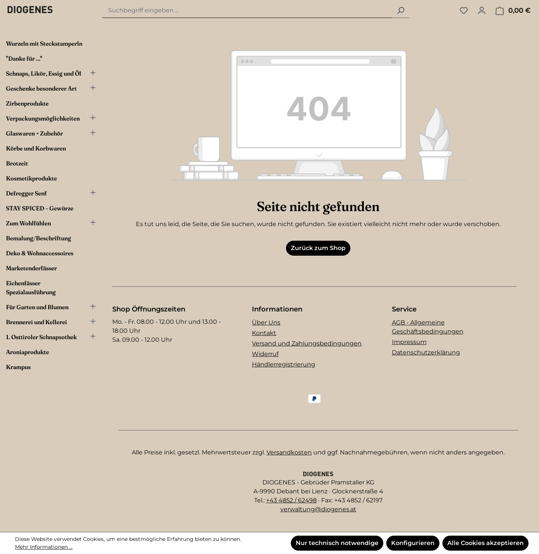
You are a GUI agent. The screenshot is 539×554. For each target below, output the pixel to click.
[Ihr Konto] (482, 10)
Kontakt (264, 333)
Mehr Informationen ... (44, 547)
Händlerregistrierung (283, 364)
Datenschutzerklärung (426, 352)
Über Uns (266, 322)
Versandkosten (289, 452)
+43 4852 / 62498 (291, 500)
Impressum (409, 342)
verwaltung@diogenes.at (318, 509)
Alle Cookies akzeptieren (485, 543)
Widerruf (265, 353)
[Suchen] (400, 10)
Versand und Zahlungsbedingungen (307, 343)
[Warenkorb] (513, 10)
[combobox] (247, 10)
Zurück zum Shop (318, 248)
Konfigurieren (413, 543)
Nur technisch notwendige (337, 543)
